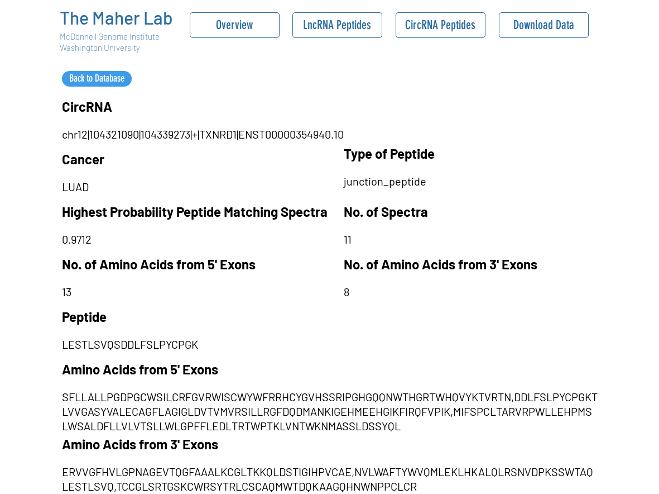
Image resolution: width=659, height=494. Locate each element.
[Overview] (235, 25)
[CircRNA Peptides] (440, 25)
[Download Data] (544, 25)
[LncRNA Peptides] (337, 25)
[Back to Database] (97, 79)
